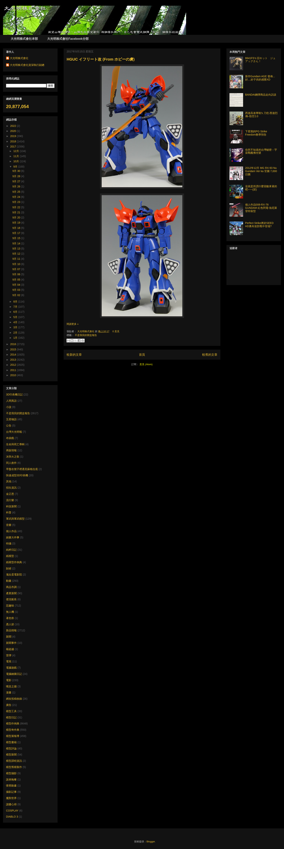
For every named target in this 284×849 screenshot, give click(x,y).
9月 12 (16, 253)
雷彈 (8, 655)
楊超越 (10, 649)
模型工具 (11, 711)
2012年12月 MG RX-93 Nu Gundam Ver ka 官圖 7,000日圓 (261, 171)
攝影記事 (11, 791)
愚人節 (10, 624)
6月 (15, 311)
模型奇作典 (12, 729)
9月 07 (16, 269)
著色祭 (10, 618)
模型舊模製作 (14, 767)
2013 (13, 359)
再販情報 (11, 450)
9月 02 (16, 295)
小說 (8, 407)
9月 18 (16, 227)
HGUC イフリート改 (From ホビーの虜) (101, 59)
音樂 (8, 524)
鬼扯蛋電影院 (14, 574)
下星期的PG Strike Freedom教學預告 (256, 133)
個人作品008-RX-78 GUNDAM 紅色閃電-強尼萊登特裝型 (261, 208)
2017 (13, 146)
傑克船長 (11, 599)
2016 (13, 344)
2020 (13, 131)
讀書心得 (11, 804)
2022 (13, 125)
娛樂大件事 (12, 537)
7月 (15, 306)
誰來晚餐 (11, 779)
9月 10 (16, 264)
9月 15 (16, 238)
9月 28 (16, 176)
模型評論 (11, 748)
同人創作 (11, 462)
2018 (13, 141)
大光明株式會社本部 (24, 38)
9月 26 (16, 186)
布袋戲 (10, 438)
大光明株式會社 (86, 331)
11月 (16, 156)
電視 (8, 661)
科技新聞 (11, 506)
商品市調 (11, 587)
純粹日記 (11, 549)
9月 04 (16, 284)
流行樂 (10, 500)
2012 (13, 364)
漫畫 (8, 692)
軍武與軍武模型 (15, 518)
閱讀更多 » (73, 324)
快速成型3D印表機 (17, 475)
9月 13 (16, 248)
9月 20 (16, 217)
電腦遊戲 (11, 667)
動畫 (8, 580)
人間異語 (11, 400)
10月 (16, 161)
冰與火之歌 (12, 456)
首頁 (142, 354)
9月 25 (16, 191)
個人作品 (11, 531)
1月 (15, 337)
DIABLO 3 (12, 816)
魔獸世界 (11, 798)
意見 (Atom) (146, 364)
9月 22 (16, 207)
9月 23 (16, 201)
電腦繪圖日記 (14, 673)
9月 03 (16, 289)
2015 (13, 349)
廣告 (8, 704)
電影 (8, 680)
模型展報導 (12, 736)
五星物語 (11, 419)
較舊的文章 (209, 354)
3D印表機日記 (14, 394)
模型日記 (11, 717)
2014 (13, 354)
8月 (15, 301)
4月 (15, 322)
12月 (16, 151)
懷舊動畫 (11, 785)
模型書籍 (11, 742)
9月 (15, 166)
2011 (13, 370)
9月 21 (16, 212)
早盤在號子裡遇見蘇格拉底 (22, 469)
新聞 (8, 636)
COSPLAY (12, 810)
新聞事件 (11, 642)
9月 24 (16, 196)
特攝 (8, 543)
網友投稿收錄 (14, 698)
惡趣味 (10, 605)
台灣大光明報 (14, 431)
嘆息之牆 (11, 686)
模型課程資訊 (14, 760)
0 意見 (115, 331)
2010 (13, 375)
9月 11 (16, 258)
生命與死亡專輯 (15, 444)
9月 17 (16, 233)
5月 (15, 317)
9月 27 (16, 181)
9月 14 (16, 243)
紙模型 (10, 555)
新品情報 (11, 630)
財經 (8, 568)
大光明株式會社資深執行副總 (27, 64)
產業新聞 (11, 593)
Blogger (151, 841)
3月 (15, 327)
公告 (8, 425)
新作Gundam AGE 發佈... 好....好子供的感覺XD (260, 78)
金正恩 (10, 493)
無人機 (10, 611)
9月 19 (16, 222)
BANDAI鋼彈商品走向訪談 (260, 94)
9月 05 (16, 279)
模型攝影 (11, 773)
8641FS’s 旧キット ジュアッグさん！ (260, 60)
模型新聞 (11, 754)
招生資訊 (11, 487)
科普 (8, 512)
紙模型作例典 (14, 562)
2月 (15, 332)
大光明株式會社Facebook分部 (68, 38)
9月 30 (16, 170)
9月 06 (16, 274)
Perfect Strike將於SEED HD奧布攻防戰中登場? (259, 224)
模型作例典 (12, 723)
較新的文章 (74, 354)
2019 (13, 136)
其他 (8, 481)
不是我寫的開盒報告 (86, 335)
